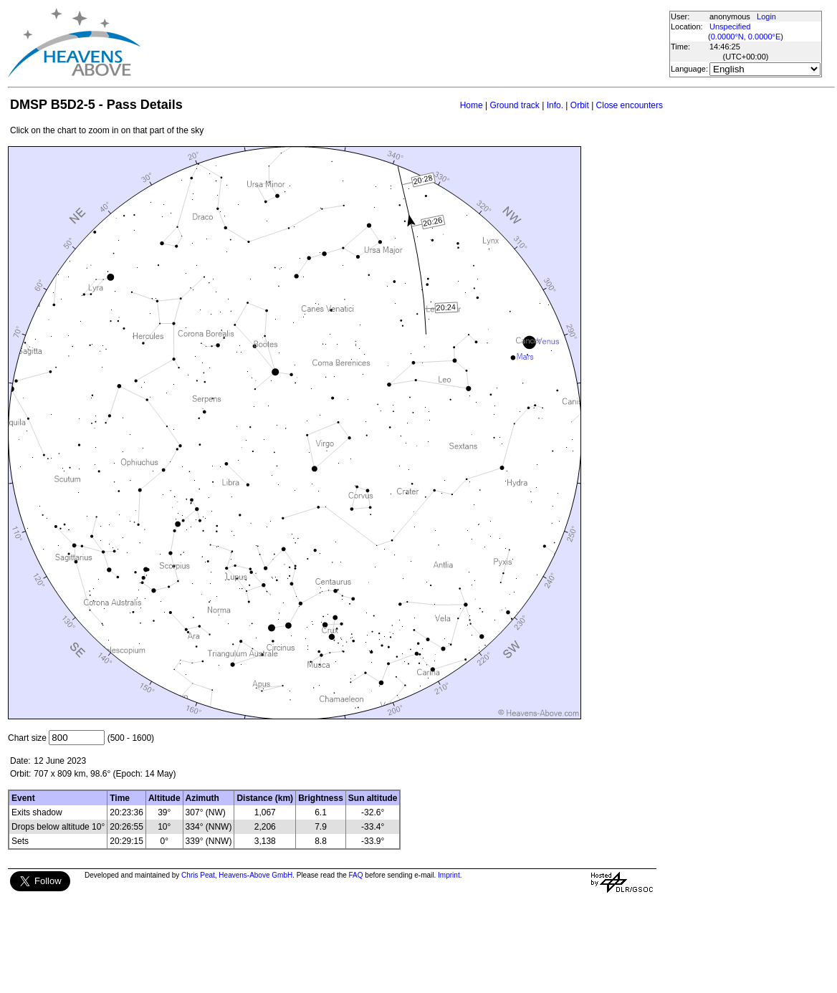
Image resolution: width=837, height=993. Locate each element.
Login (766, 16)
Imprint (449, 875)
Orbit (579, 105)
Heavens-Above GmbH (255, 875)
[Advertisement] (404, 43)
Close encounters (629, 105)
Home (471, 105)
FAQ (356, 875)
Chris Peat (198, 875)
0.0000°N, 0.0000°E (745, 36)
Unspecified (729, 26)
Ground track (514, 105)
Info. (555, 105)
